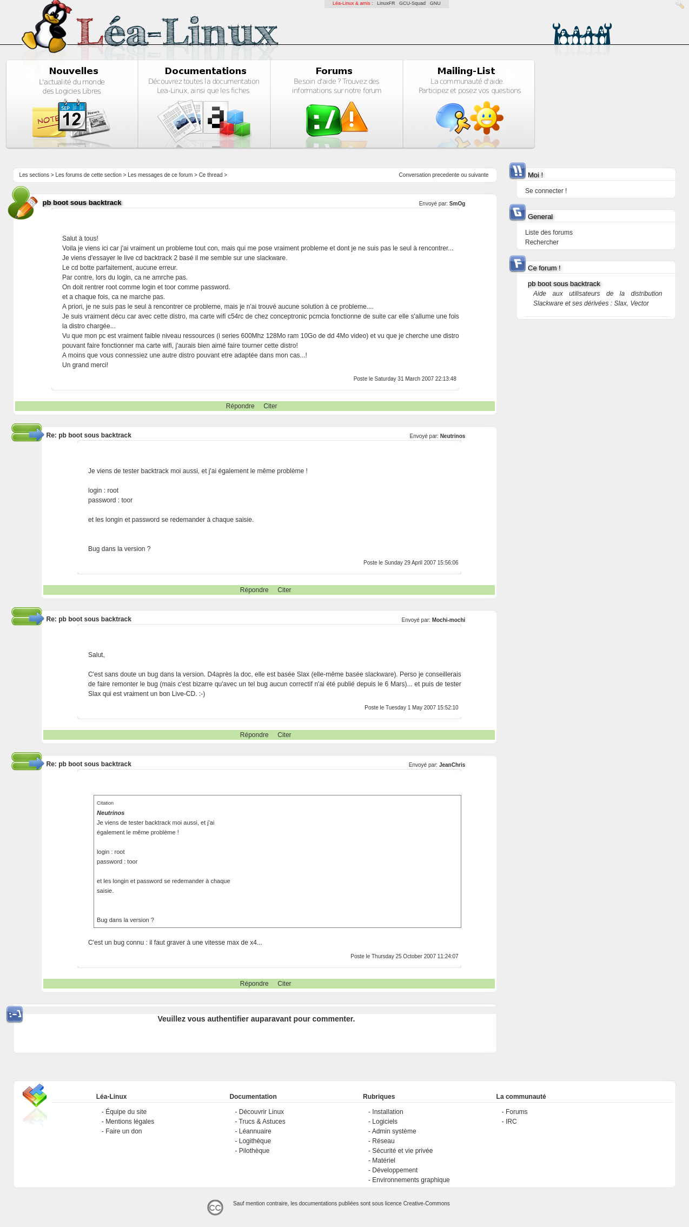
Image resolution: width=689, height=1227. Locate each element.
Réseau (383, 1141)
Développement (395, 1170)
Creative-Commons (426, 1203)
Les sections (34, 175)
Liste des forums (549, 232)
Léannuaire (255, 1131)
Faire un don (123, 1131)
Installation (387, 1112)
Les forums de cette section (88, 175)
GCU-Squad (412, 3)
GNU (435, 3)
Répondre (240, 406)
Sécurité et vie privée (402, 1151)
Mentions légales (129, 1121)
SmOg (457, 204)
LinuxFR (386, 3)
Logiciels (385, 1121)
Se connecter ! (546, 191)
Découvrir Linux (261, 1112)
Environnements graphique (410, 1180)
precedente (445, 175)
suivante (478, 175)
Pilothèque (254, 1151)
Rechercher (542, 242)
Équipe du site (126, 1112)
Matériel (383, 1160)
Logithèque (255, 1141)
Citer (270, 406)
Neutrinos (453, 436)
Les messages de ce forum (160, 175)
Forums (517, 1112)
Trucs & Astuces (262, 1121)
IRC (511, 1121)
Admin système (394, 1131)
